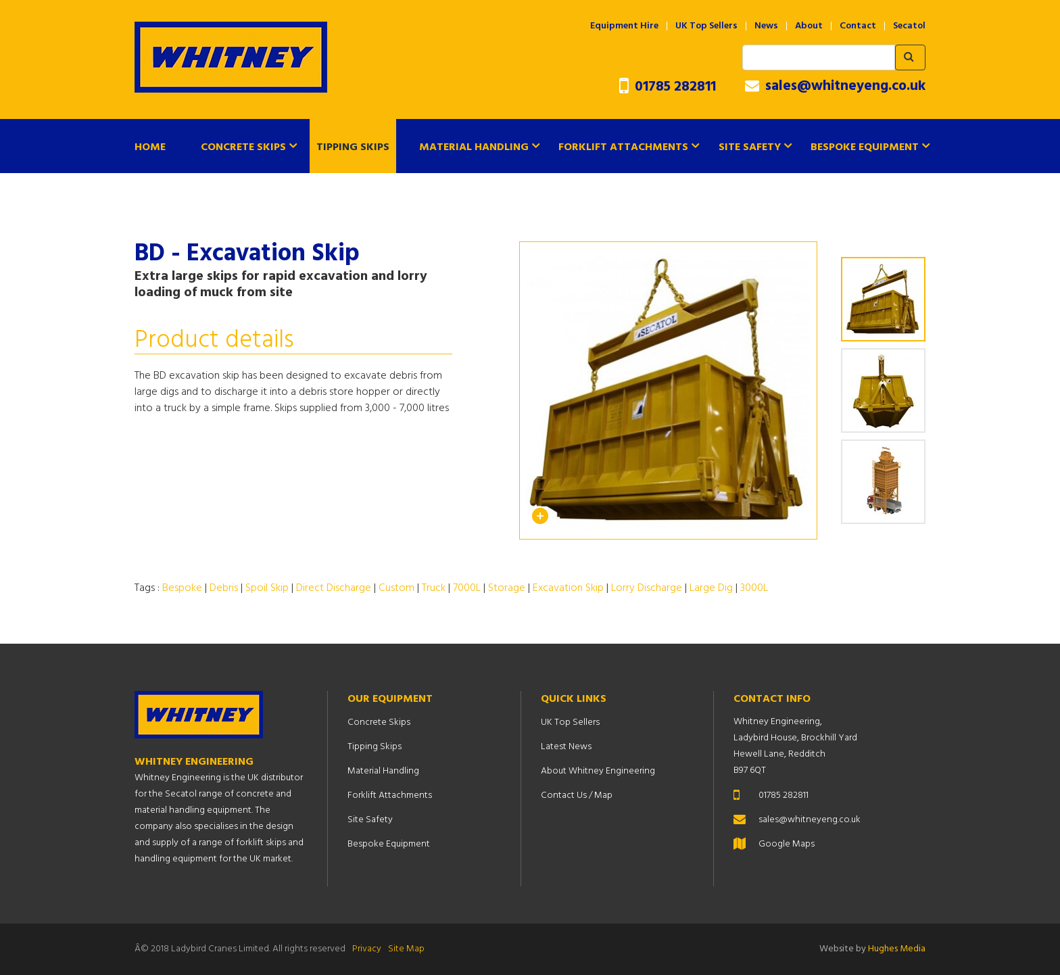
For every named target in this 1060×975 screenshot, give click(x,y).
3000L (754, 588)
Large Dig (711, 588)
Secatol (909, 26)
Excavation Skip (568, 588)
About (809, 26)
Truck (433, 588)
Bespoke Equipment (865, 147)
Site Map (406, 949)
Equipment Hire (624, 26)
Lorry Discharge (646, 588)
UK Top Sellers (706, 26)
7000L (467, 588)
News (766, 26)
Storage (506, 588)
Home (150, 147)
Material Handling (474, 147)
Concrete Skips (243, 147)
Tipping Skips (352, 147)
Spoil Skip (267, 588)
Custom (396, 588)
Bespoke (182, 588)
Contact (858, 26)
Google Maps (786, 844)
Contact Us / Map (576, 795)
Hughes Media (896, 949)
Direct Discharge (333, 588)
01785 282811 (667, 87)
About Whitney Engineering (598, 771)
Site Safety (750, 147)
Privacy (366, 949)
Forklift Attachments (623, 147)
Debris (224, 588)
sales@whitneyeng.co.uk (835, 86)
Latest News (566, 747)
